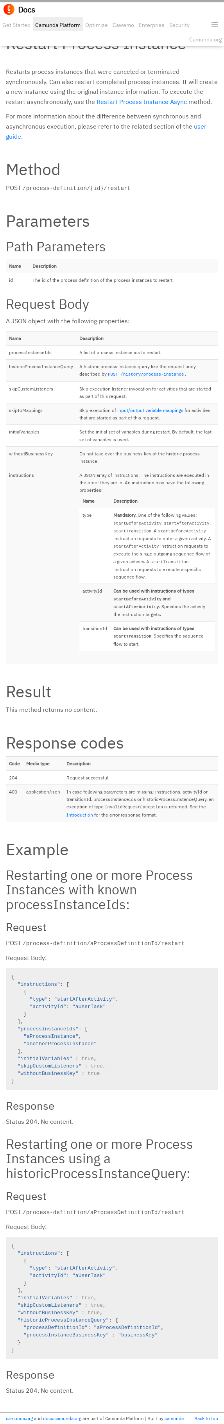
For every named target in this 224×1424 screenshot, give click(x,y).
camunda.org (19, 1418)
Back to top (206, 1418)
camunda (174, 1418)
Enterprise (152, 25)
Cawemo (123, 25)
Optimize (96, 25)
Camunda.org (205, 39)
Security (179, 25)
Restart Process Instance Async (142, 102)
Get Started (16, 25)
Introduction (79, 815)
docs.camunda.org (62, 1418)
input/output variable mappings (150, 410)
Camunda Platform (58, 25)
